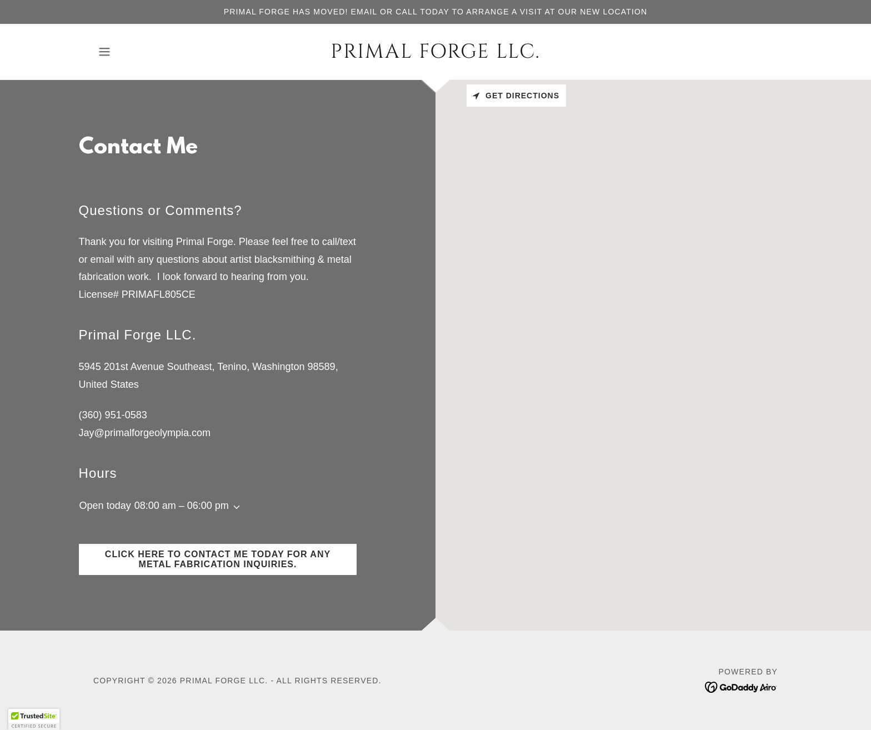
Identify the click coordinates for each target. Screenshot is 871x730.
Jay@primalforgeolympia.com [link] (145, 432)
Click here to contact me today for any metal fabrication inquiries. (218, 559)
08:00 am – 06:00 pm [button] (181, 505)
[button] (104, 52)
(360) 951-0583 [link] (113, 415)
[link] (436, 54)
